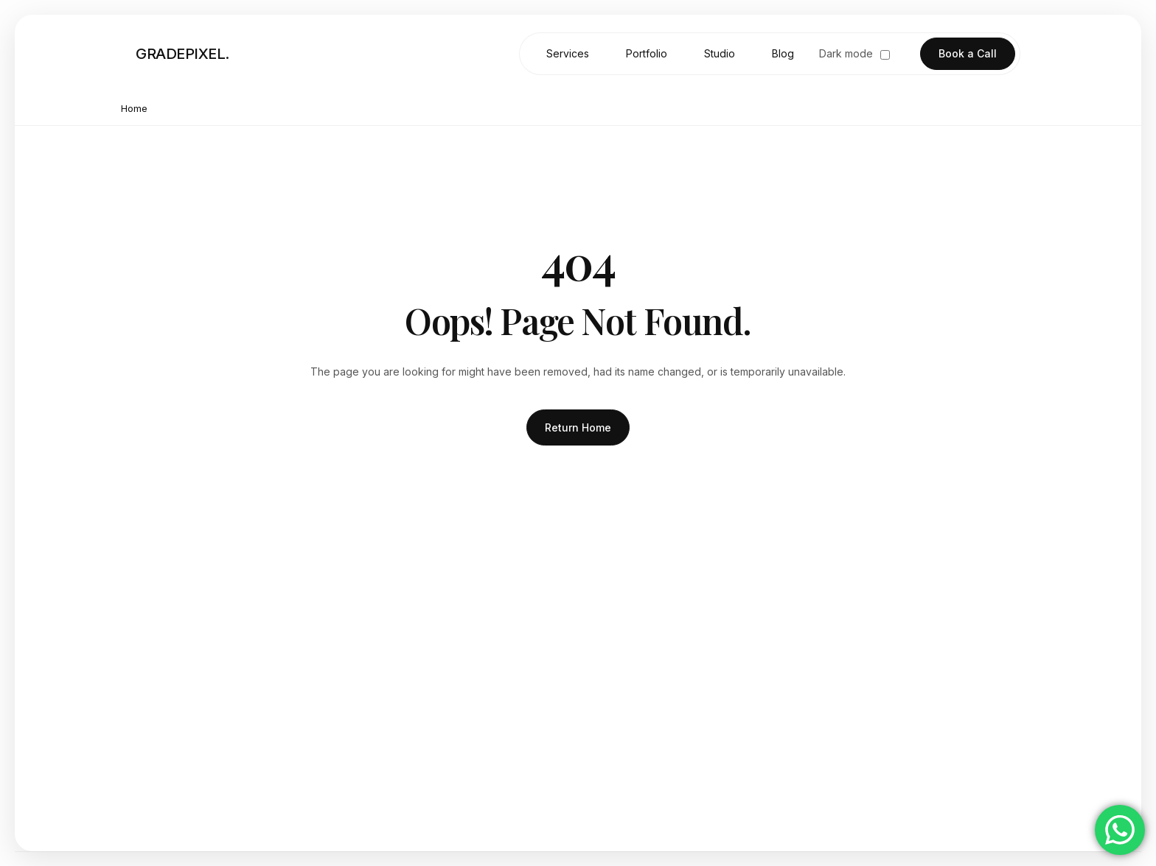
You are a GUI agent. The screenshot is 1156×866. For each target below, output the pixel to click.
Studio (719, 53)
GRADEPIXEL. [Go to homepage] (182, 54)
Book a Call (968, 53)
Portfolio (646, 53)
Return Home (578, 427)
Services (567, 53)
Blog (783, 53)
